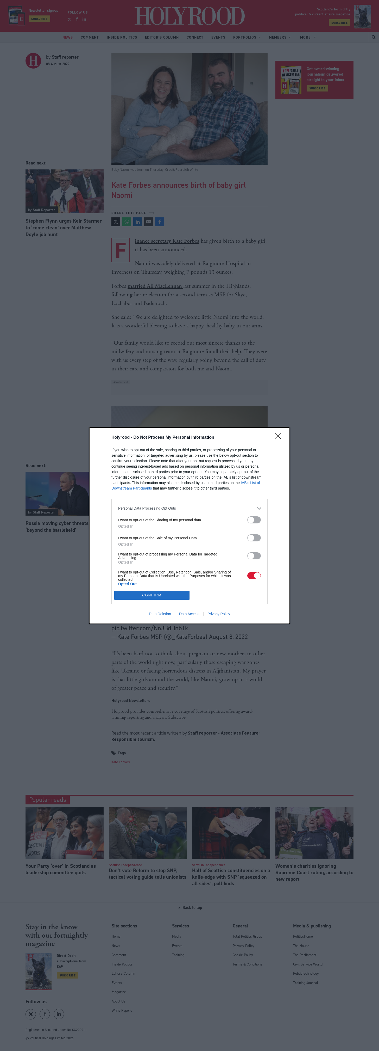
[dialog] (189, 525)
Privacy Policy (218, 614)
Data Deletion (160, 614)
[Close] (280, 438)
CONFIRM (152, 595)
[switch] (254, 519)
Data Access (189, 614)
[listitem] (189, 508)
